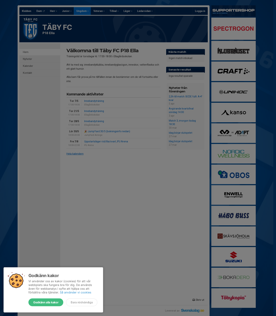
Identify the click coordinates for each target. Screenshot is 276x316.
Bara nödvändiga (82, 302)
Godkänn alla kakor (45, 302)
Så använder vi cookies (75, 292)
